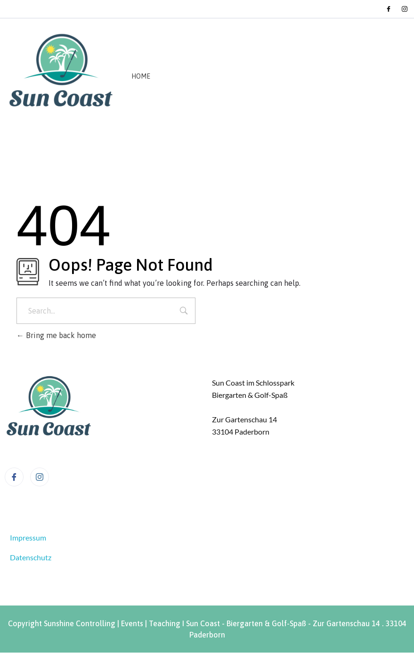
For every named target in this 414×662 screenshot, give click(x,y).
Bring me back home (56, 335)
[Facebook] (389, 9)
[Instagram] (405, 9)
